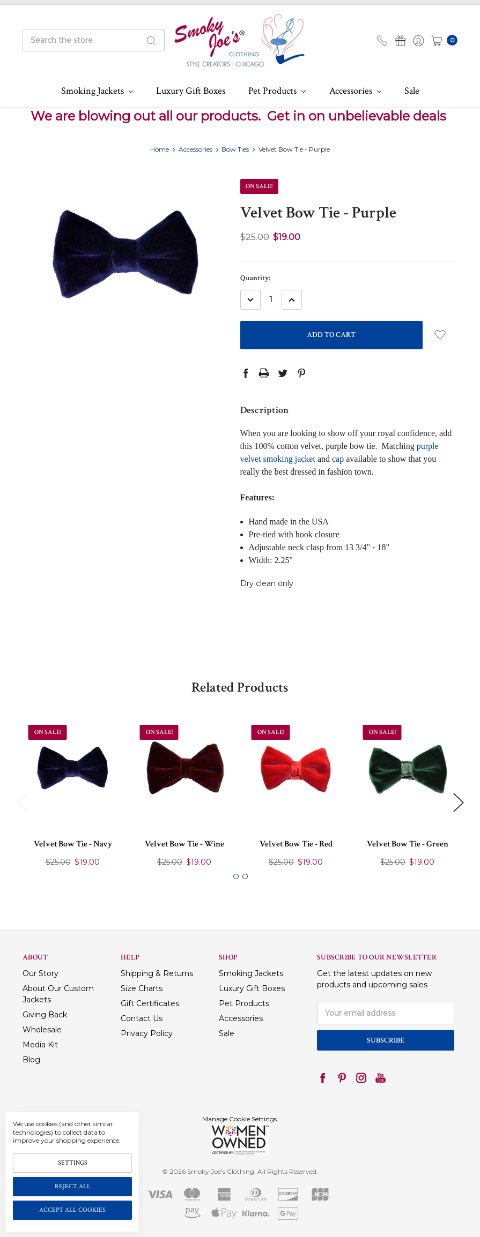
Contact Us (142, 1018)
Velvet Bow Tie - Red (296, 844)
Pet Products (277, 91)
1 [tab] (236, 876)
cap (338, 458)
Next (458, 801)
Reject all (73, 1186)
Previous (22, 801)
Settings (72, 1163)
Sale (411, 91)
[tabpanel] (73, 796)
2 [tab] (245, 876)
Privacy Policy (147, 1033)
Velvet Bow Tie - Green (407, 844)
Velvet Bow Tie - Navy (73, 844)
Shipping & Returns (157, 973)
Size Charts (142, 988)
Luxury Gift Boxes (190, 91)
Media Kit (40, 1044)
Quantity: (255, 278)
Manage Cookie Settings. (240, 1119)
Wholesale (42, 1029)
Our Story (40, 973)
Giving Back (45, 1014)
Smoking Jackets (97, 91)
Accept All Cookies (72, 1210)
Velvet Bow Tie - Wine (184, 844)
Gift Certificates (150, 1003)
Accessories (355, 91)
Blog (31, 1059)
